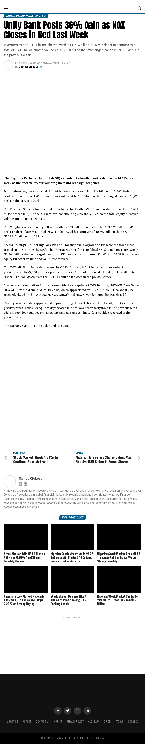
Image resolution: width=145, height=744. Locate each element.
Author (27, 721)
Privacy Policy (75, 721)
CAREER (58, 721)
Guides (108, 721)
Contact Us (43, 721)
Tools (119, 721)
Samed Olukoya (29, 66)
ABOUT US (12, 721)
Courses (133, 721)
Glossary (93, 721)
